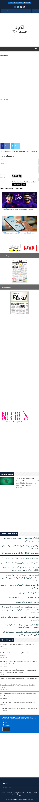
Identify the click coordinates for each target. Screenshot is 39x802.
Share (7, 146)
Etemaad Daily (6, 787)
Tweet (17, 146)
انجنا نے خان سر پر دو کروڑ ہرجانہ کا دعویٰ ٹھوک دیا (20, 563)
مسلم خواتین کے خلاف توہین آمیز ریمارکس (23, 597)
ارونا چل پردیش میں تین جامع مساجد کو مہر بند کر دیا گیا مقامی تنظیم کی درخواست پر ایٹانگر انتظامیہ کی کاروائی (20, 609)
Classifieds (27, 2)
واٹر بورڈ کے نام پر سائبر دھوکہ (27, 602)
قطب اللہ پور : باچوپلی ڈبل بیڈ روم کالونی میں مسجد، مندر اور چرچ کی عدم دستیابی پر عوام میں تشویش (20, 577)
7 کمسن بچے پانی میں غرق (29, 593)
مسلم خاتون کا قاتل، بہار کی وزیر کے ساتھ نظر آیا (20, 553)
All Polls (29, 792)
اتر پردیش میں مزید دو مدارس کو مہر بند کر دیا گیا (20, 558)
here (29, 182)
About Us (9, 792)
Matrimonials (18, 2)
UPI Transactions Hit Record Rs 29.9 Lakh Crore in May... (19, 233)
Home (1, 55)
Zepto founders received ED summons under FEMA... (18, 209)
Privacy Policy (12, 794)
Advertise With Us (19, 792)
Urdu (10, 2)
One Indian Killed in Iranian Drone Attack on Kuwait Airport (18, 702)
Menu (3, 49)
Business (6, 55)
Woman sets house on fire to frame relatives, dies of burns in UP (19, 678)
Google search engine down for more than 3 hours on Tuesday (18, 708)
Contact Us (22, 794)
